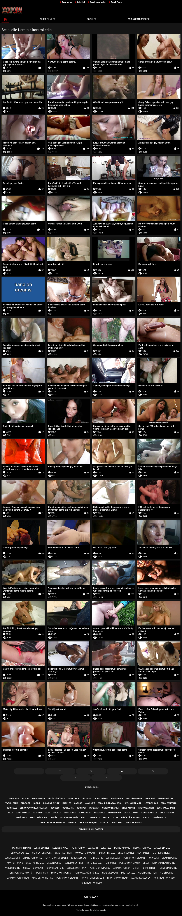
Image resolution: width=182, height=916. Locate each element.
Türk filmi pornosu (164, 878)
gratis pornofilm (32, 858)
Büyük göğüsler (56, 798)
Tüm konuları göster (91, 829)
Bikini (136, 868)
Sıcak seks (73, 798)
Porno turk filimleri (92, 878)
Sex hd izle (143, 853)
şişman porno (169, 858)
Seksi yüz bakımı (110, 808)
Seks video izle (126, 853)
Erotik (106, 817)
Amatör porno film (18, 878)
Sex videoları (113, 858)
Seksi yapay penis (69, 817)
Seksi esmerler (169, 803)
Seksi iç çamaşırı (88, 822)
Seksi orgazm (159, 817)
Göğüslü (55, 808)
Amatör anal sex (140, 878)
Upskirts (95, 817)
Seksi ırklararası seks (110, 803)
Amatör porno (15, 863)
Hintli (84, 817)
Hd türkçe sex (94, 863)
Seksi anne (21, 817)
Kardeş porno (12, 868)
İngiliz (146, 817)
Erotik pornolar (161, 853)
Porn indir (42, 873)
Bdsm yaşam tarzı (166, 808)
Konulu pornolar (85, 853)
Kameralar (85, 813)
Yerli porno (78, 848)
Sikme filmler (47, 19)
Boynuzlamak (131, 813)
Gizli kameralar (133, 803)
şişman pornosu (142, 848)
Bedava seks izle (20, 853)
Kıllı (10, 813)
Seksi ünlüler (23, 813)
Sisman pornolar (33, 868)
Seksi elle (12, 808)
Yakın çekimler (149, 813)
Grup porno (70, 813)
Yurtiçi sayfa (91, 897)
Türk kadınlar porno (163, 863)
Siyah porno (114, 813)
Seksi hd (81, 2)
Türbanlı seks (78, 858)
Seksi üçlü (99, 813)
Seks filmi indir (63, 853)
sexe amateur (12, 858)
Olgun (25, 798)
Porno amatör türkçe (87, 873)
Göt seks (86, 798)
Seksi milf (14, 798)
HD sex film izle (106, 853)
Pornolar (153, 858)
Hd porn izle (149, 868)
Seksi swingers (133, 822)
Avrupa (72, 822)
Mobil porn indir (21, 848)
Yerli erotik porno (99, 868)
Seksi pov (81, 808)
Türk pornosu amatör (21, 873)
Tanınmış (37, 813)
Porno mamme (122, 848)
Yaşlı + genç (11, 803)
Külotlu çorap (53, 813)
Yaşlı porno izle (35, 863)
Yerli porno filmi (147, 873)
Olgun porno (54, 863)
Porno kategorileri (139, 19)
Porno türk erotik (129, 863)
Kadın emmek (38, 798)
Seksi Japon (117, 798)
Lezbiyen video (60, 848)
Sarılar (78, 803)
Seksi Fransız (167, 813)
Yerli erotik (96, 858)
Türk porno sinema (117, 878)
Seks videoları (110, 873)
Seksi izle (106, 848)
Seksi (146, 863)
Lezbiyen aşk (151, 803)
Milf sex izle (128, 873)
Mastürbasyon (134, 798)
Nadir (54, 817)
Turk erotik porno (61, 873)
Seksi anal (68, 808)
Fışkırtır (104, 822)
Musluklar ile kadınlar (52, 822)
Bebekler (25, 803)
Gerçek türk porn (42, 853)
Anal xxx (90, 803)
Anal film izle (162, 848)
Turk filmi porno (167, 868)
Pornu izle (110, 863)
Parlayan (94, 808)
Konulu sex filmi (74, 863)
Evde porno (67, 2)
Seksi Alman (128, 808)
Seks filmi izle (41, 848)
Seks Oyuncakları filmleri (33, 808)
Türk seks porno (90, 787)
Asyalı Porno (116, 2)
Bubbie (36, 803)
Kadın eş (67, 803)
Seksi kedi (150, 798)
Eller (115, 817)
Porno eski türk (55, 868)
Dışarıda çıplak (51, 803)
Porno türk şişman (134, 858)
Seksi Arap (117, 822)
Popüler (91, 19)
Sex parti (93, 848)
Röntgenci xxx (165, 798)
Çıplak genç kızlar (98, 2)
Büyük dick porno (130, 817)
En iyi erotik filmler (57, 858)
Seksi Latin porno (39, 817)
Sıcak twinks (101, 798)
